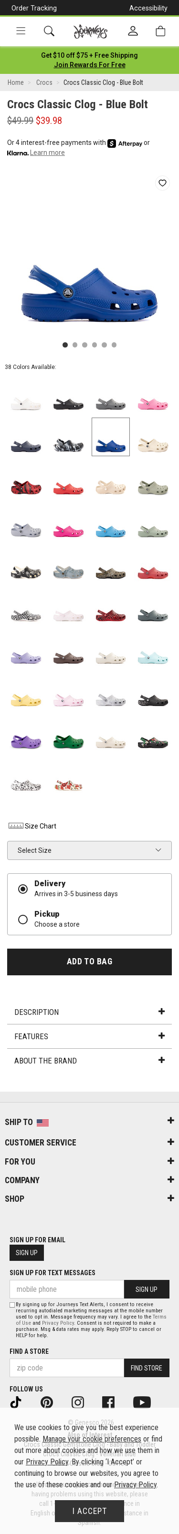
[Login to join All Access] (89, 55)
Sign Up (27, 1253)
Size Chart (31, 826)
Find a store (29, 1351)
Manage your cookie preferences (91, 1438)
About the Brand (89, 1060)
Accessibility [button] (148, 8)
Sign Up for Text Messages (52, 1273)
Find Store (146, 1368)
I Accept (90, 1511)
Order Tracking (34, 8)
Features (89, 1036)
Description (89, 1012)
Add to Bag (89, 961)
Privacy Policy (58, 1323)
